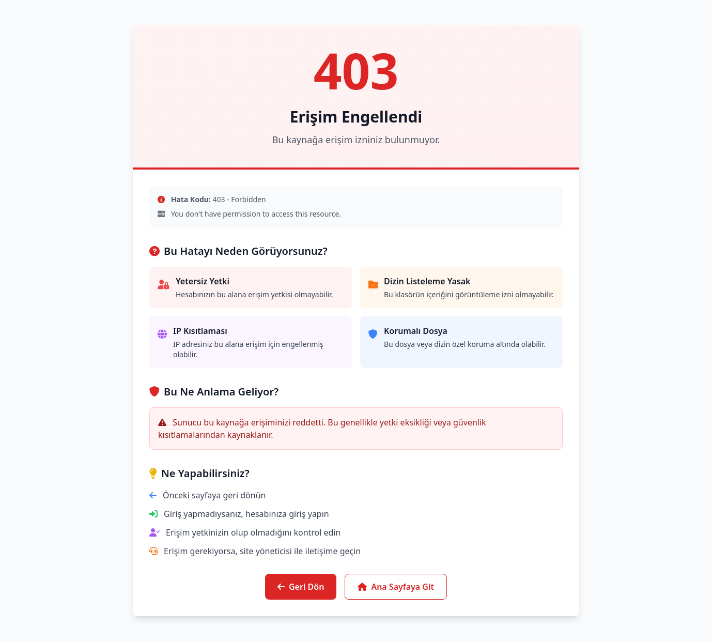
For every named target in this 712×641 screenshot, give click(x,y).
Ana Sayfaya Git (396, 586)
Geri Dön (300, 586)
